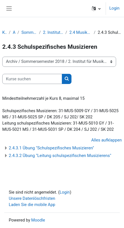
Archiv (14, 32)
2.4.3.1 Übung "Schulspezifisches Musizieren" (51, 147)
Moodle (38, 220)
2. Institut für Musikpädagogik (53, 32)
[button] (96, 8)
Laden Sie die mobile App (32, 204)
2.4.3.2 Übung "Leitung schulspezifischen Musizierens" (60, 155)
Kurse (4, 32)
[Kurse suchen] (32, 79)
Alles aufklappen (106, 140)
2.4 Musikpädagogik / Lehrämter (80, 32)
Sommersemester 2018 (29, 32)
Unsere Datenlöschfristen (32, 198)
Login (114, 8)
